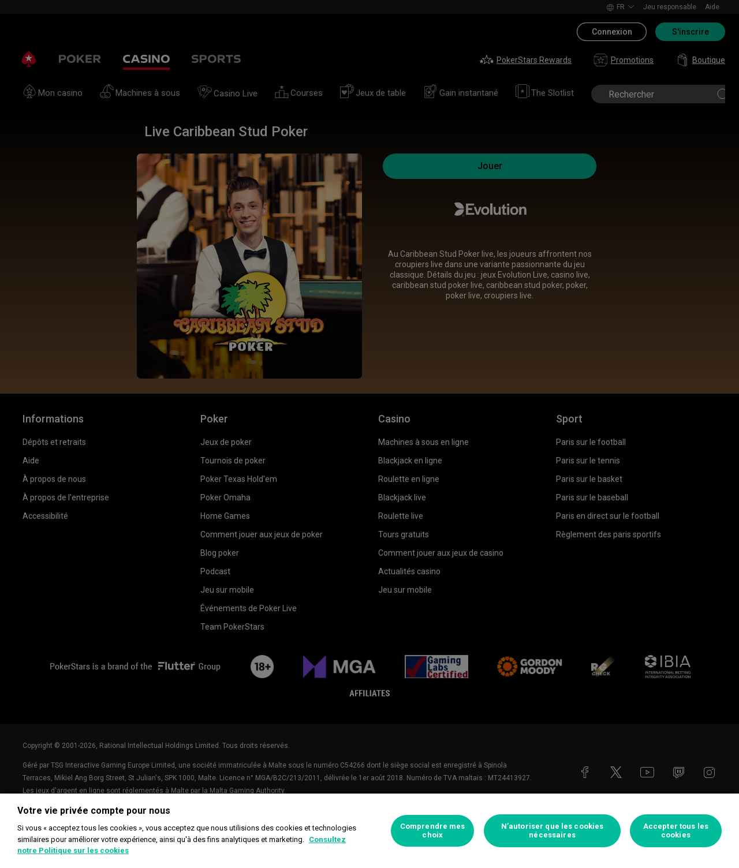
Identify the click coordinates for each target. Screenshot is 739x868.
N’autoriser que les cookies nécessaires (552, 831)
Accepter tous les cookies (675, 831)
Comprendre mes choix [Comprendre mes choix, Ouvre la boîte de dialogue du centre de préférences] (432, 831)
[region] (369, 831)
